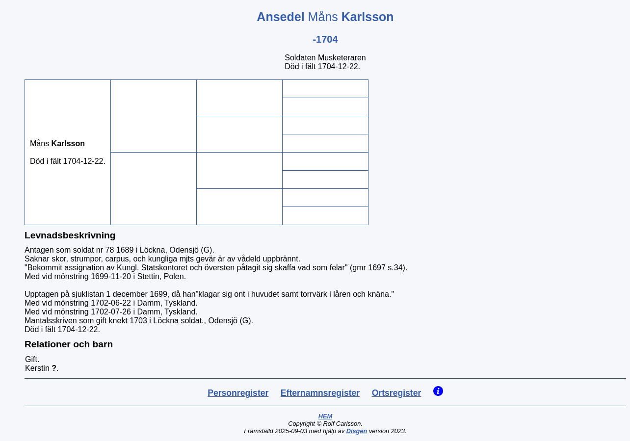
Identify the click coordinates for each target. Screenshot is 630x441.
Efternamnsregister (320, 393)
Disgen (357, 431)
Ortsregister (396, 393)
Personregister (238, 393)
